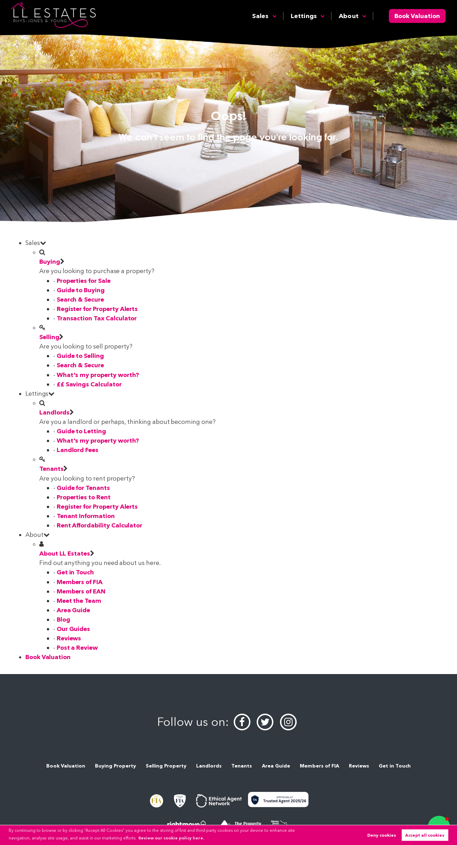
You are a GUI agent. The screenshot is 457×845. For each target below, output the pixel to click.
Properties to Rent (84, 497)
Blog (63, 619)
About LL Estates (64, 553)
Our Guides (73, 628)
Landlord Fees (77, 449)
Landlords (54, 412)
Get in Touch (75, 572)
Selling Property (166, 766)
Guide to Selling (80, 355)
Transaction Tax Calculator (97, 318)
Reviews (69, 638)
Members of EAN (81, 591)
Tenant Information (86, 515)
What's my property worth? (98, 374)
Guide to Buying (81, 290)
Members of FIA (80, 581)
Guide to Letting (81, 431)
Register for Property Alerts (97, 308)
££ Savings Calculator (89, 384)
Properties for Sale (84, 280)
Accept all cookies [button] (424, 835)
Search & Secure (80, 299)
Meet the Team (79, 600)
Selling (49, 337)
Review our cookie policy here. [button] (171, 837)
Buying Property (115, 766)
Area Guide (73, 610)
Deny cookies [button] (381, 835)
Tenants (51, 468)
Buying (49, 261)
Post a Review (77, 647)
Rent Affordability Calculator (99, 525)
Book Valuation (417, 15)
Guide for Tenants (83, 487)
